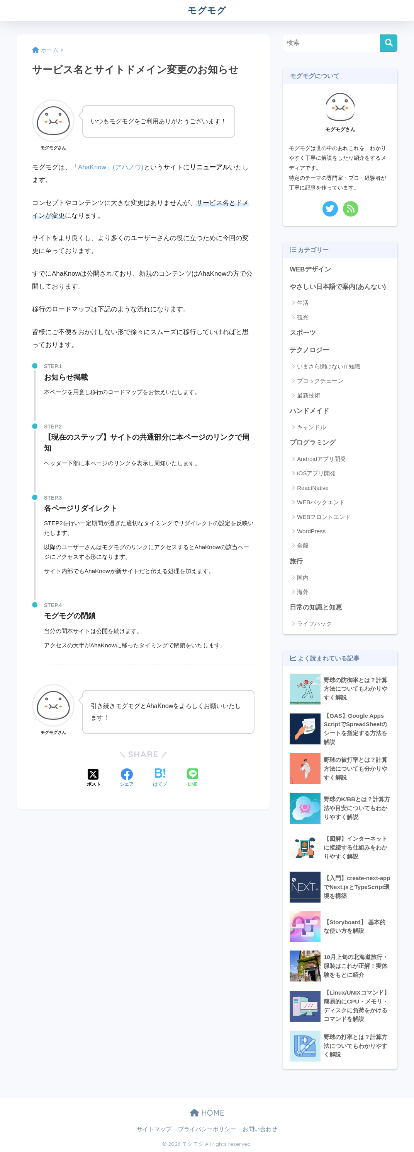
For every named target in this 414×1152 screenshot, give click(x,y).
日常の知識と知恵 (316, 607)
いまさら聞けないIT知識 (328, 366)
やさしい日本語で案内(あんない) (338, 286)
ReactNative (313, 488)
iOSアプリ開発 (316, 473)
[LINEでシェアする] (192, 778)
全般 (303, 545)
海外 (303, 592)
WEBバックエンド (321, 502)
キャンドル (311, 427)
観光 (303, 317)
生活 (303, 302)
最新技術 (308, 395)
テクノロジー (309, 350)
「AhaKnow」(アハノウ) (107, 167)
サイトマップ (154, 1129)
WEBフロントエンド (324, 517)
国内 (303, 577)
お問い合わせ (260, 1129)
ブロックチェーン (320, 380)
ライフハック (314, 623)
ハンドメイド (309, 411)
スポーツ (303, 332)
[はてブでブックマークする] (160, 778)
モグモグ (207, 10)
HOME (207, 1113)
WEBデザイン (310, 269)
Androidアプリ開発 (321, 459)
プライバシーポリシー (207, 1129)
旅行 (296, 561)
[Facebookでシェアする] (127, 778)
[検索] (388, 43)
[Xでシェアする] (94, 778)
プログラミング (313, 442)
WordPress (311, 531)
